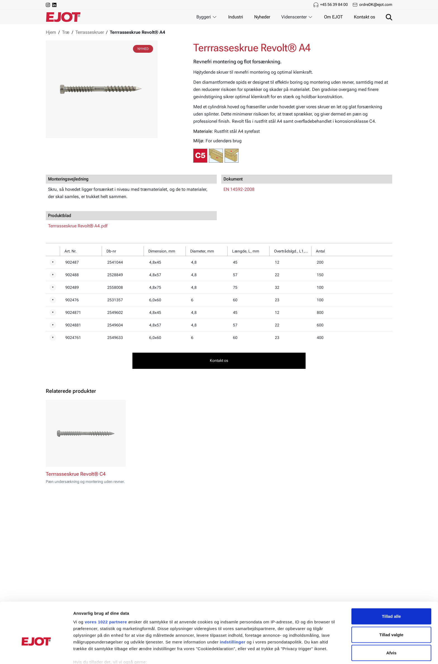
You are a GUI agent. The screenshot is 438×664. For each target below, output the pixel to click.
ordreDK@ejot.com (375, 4)
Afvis (391, 619)
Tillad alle (391, 583)
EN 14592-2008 (238, 189)
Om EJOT (333, 17)
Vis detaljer (290, 653)
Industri (235, 17)
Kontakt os (364, 17)
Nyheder (262, 17)
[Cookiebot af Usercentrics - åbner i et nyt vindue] (36, 653)
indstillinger (233, 609)
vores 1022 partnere (106, 588)
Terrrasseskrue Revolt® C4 (76, 474)
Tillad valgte (391, 601)
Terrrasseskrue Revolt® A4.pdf (78, 225)
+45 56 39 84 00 (334, 4)
